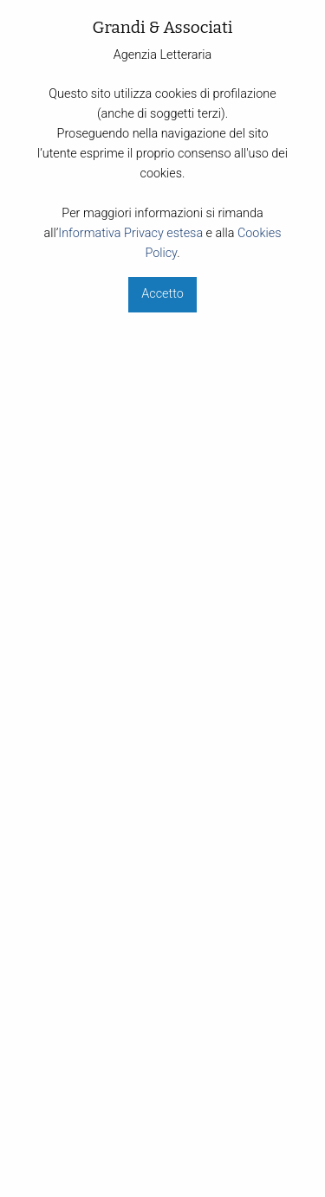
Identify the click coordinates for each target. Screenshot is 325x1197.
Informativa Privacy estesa (130, 233)
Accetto (162, 293)
